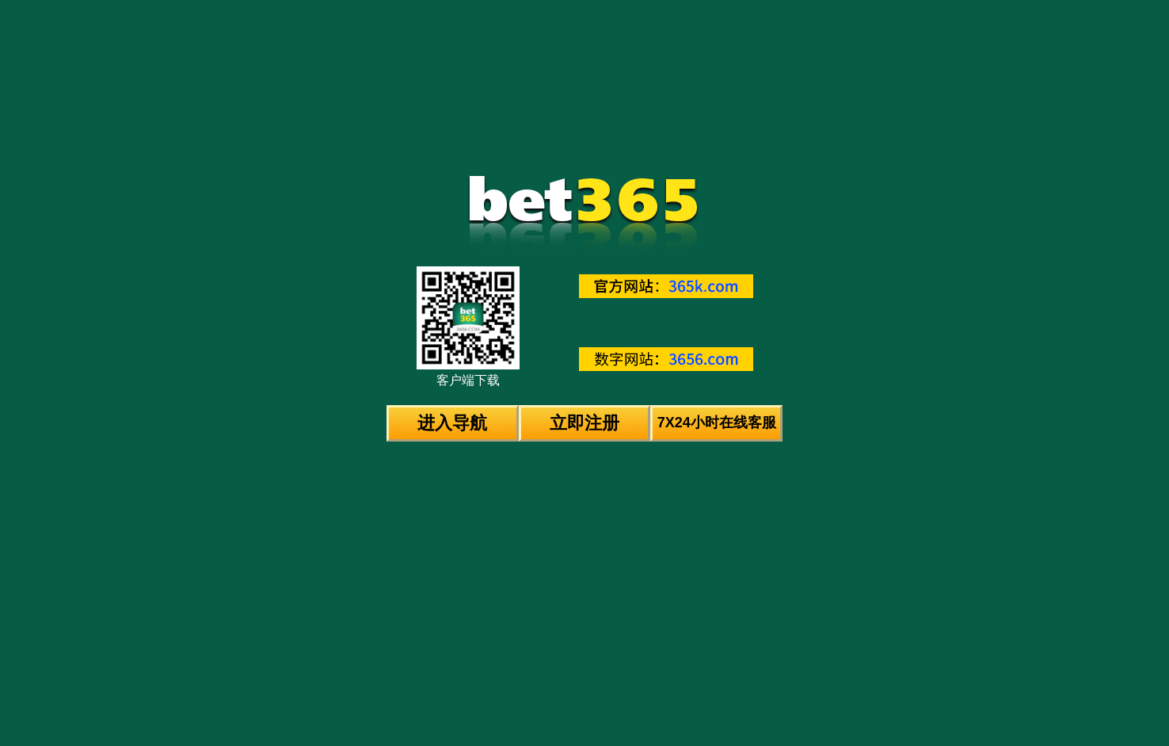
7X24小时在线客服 (716, 422)
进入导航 (452, 423)
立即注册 (584, 423)
